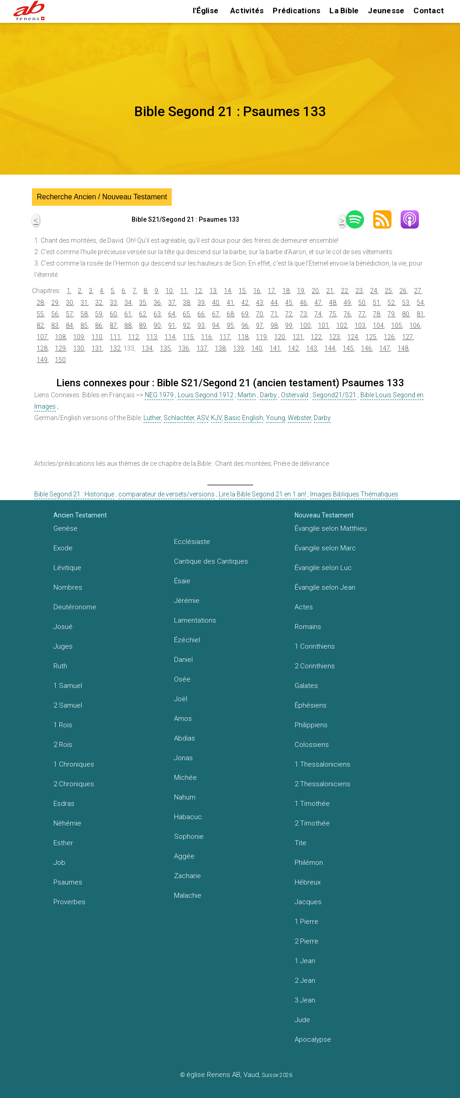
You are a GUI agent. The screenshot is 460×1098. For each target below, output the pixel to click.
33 (113, 302)
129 (60, 348)
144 (329, 348)
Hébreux (308, 882)
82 (40, 325)
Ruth (60, 666)
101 (323, 325)
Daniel (183, 660)
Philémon (309, 862)
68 (230, 314)
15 (242, 290)
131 (96, 348)
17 (271, 290)
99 (288, 325)
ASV (202, 417)
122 (316, 337)
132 (115, 348)
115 (188, 337)
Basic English (243, 417)
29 (54, 302)
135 (165, 348)
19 (300, 290)
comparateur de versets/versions (166, 494)
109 (78, 337)
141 (275, 348)
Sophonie (189, 836)
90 (157, 325)
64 (171, 314)
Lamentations (195, 620)
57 (69, 314)
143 (311, 348)
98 (274, 325)
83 (54, 325)
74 (318, 314)
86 (98, 325)
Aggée (184, 856)
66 (201, 314)
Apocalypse (313, 1039)
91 (171, 325)
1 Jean (305, 961)
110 (96, 337)
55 (40, 314)
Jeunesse (386, 10)
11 (183, 290)
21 (329, 290)
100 (305, 325)
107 (42, 337)
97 (259, 325)
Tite (301, 843)
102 (341, 325)
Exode (63, 548)
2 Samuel (67, 705)
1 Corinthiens (315, 646)
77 (361, 314)
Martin (247, 395)
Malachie (187, 895)
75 (332, 314)
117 (224, 337)
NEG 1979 (159, 395)
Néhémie (67, 823)
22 (344, 290)
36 (157, 302)
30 (69, 302)
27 (417, 290)
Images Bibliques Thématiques (354, 494)
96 (245, 325)
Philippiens (311, 725)
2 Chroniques (73, 784)
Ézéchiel (187, 640)
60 (113, 314)
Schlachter (179, 417)
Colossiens (312, 745)
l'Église (205, 10)
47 (318, 302)
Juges (63, 646)
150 (60, 359)
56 (54, 314)
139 (238, 348)
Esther (63, 843)
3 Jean (305, 1000)
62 (142, 314)
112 (133, 337)
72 (288, 314)
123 (334, 337)
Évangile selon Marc (325, 548)
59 (98, 314)
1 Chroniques (73, 764)
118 (243, 337)
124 (352, 337)
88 (128, 325)
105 (396, 325)
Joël (180, 699)
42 (245, 302)
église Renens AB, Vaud (222, 1075)
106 (414, 325)
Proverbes (69, 902)
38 (186, 302)
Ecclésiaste (192, 542)
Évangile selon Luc (323, 568)
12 (198, 290)
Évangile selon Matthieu (331, 528)
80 (405, 314)
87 (113, 325)
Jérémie (187, 601)
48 (332, 302)
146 (366, 348)
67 (215, 314)
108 (60, 337)
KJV (216, 417)
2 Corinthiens (315, 666)
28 (40, 302)
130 (78, 348)
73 (303, 314)
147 (384, 348)
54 (420, 302)
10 (169, 290)
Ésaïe (182, 581)
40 (215, 302)
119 (261, 337)
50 (361, 302)
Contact (428, 10)
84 (69, 325)
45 (288, 302)
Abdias (184, 738)
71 (274, 314)
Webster (299, 417)
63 (157, 314)
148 (402, 348)
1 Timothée (312, 804)
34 (128, 302)
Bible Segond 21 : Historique (74, 494)
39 (201, 302)
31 (84, 302)
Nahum (185, 797)
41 (230, 302)
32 (98, 302)
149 (42, 359)
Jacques (308, 902)
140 (256, 348)
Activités (247, 10)
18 (286, 290)
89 (142, 325)
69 (245, 314)
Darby (268, 395)
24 (373, 290)
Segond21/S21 (334, 395)
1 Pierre (306, 921)
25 (388, 290)
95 (230, 325)
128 (42, 348)
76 (347, 314)
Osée (182, 679)
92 (186, 325)
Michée (185, 777)
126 (389, 337)
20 (315, 290)
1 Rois (62, 725)
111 (115, 337)
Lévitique (67, 568)
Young (275, 417)
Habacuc (188, 817)
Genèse (65, 528)
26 (403, 290)
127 (407, 337)
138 (220, 348)
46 (303, 302)
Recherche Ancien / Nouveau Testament (102, 197)
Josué (63, 627)
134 (147, 348)
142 (293, 348)
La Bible (344, 10)
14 (227, 290)
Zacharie (187, 876)
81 (420, 314)
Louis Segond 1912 (205, 395)
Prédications (296, 10)
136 (183, 348)
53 (405, 302)
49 (347, 302)
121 (297, 337)
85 (84, 325)
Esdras (63, 804)
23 (359, 290)
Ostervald (294, 395)
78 (376, 314)
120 (279, 337)
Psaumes (67, 882)
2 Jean (305, 980)
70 (259, 314)
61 (128, 314)
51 (376, 302)
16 (256, 290)
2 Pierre (306, 941)
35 (142, 302)
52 (391, 302)
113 (151, 337)
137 (201, 348)
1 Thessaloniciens (322, 764)
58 (84, 314)
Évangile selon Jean (325, 587)
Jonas (183, 758)
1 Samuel (67, 686)
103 (359, 325)
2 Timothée (312, 823)
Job (59, 862)
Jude (302, 1020)
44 (274, 302)
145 (348, 348)
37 (171, 302)
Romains (308, 627)
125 (370, 337)
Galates (306, 686)
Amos (183, 718)
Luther (152, 417)
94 (215, 325)
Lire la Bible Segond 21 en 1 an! (262, 494)
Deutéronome (74, 607)
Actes (304, 607)
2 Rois (62, 745)
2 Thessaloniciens (322, 784)
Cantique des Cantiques (211, 561)
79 (391, 314)
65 (186, 314)
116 (206, 337)
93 (201, 325)
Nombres (67, 587)
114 (169, 337)
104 (378, 325)
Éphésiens (311, 705)
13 (213, 290)
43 (259, 302)
